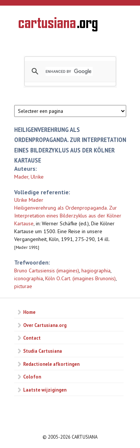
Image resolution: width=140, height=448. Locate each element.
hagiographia (96, 270)
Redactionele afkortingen (51, 364)
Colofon (32, 377)
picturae (23, 286)
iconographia (28, 278)
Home (29, 312)
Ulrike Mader (28, 200)
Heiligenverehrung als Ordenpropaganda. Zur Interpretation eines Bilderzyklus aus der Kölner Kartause (67, 215)
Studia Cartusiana (42, 351)
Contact (32, 338)
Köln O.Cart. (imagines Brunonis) (80, 278)
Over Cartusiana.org (44, 325)
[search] (69, 71)
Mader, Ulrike (29, 176)
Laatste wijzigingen (44, 390)
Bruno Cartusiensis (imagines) (46, 270)
